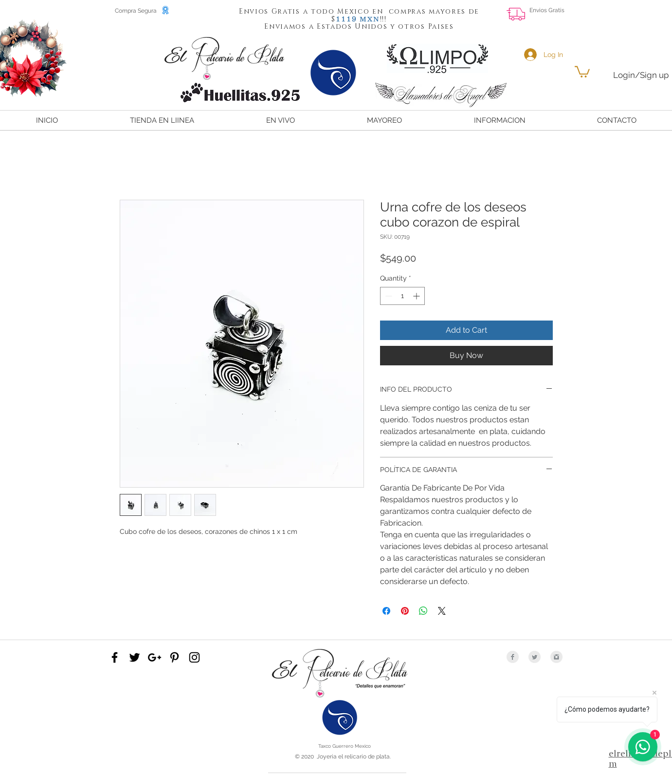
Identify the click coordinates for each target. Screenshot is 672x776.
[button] (346, 18)
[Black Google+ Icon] (154, 657)
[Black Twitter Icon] (134, 657)
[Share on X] (442, 611)
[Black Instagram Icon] (194, 657)
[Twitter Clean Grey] (534, 657)
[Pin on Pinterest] (405, 611)
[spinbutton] (402, 295)
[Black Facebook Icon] (115, 657)
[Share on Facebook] (386, 611)
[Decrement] (387, 295)
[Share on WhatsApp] (423, 611)
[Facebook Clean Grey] (513, 657)
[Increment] (417, 295)
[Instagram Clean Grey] (556, 657)
